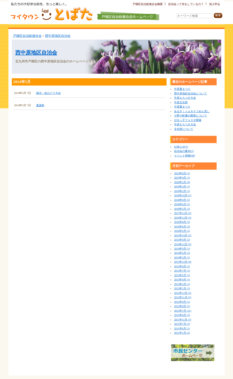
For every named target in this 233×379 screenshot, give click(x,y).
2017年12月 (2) (182, 213)
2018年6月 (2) (182, 204)
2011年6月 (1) (182, 328)
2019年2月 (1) (182, 191)
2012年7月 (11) (182, 310)
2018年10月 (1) (182, 195)
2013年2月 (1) (182, 284)
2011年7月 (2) (182, 324)
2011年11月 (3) (182, 319)
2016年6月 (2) (182, 226)
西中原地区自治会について (190, 93)
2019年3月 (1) (182, 186)
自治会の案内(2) (184, 151)
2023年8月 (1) (182, 173)
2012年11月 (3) (182, 297)
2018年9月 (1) (182, 200)
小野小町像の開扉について (190, 115)
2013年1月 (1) (182, 288)
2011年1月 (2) (182, 332)
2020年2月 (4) (182, 182)
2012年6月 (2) (182, 315)
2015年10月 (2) (182, 235)
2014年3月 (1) (182, 257)
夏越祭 (40, 105)
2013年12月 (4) (182, 261)
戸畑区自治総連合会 (27, 36)
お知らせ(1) (181, 146)
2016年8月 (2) (182, 222)
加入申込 (214, 4)
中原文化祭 (181, 102)
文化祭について (183, 129)
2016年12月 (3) (182, 217)
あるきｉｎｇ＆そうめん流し (192, 111)
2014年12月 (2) (182, 244)
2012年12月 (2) (182, 293)
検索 (218, 15)
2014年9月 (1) (182, 248)
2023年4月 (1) (182, 177)
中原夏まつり (182, 89)
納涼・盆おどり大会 (48, 93)
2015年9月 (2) (182, 239)
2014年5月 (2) (182, 253)
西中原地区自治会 (58, 36)
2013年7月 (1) (182, 270)
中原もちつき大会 (185, 97)
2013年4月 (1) (182, 279)
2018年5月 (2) (182, 208)
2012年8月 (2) (182, 306)
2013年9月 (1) (182, 266)
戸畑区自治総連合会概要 (148, 4)
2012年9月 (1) (182, 302)
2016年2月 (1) (182, 231)
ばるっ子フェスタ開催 (187, 120)
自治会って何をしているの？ (186, 4)
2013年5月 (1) (182, 275)
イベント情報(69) (184, 155)
